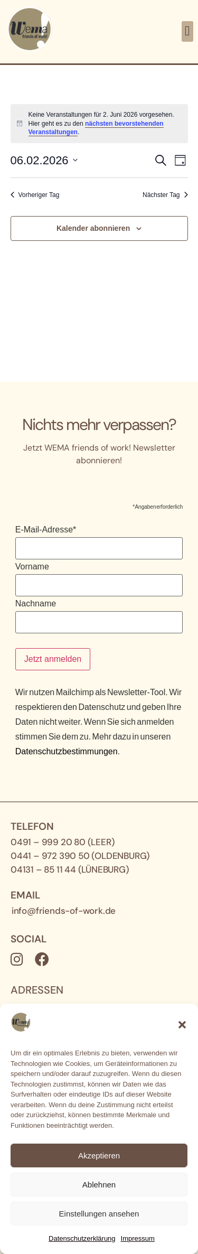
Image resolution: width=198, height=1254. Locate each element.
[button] (182, 1024)
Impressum (138, 1238)
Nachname (35, 604)
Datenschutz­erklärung (82, 1238)
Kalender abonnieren (93, 228)
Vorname (32, 567)
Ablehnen (99, 1184)
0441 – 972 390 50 (50, 856)
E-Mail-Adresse (46, 530)
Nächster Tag (165, 195)
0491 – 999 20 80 (48, 842)
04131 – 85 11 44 (43, 869)
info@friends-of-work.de (64, 910)
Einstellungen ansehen (99, 1213)
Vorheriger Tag (35, 195)
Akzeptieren (99, 1155)
